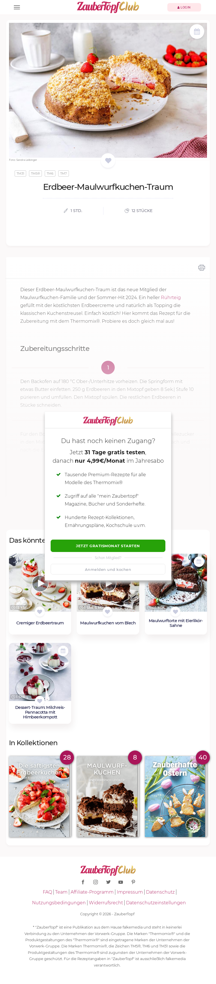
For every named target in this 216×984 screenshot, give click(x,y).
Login (184, 7)
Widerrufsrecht (106, 902)
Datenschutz (160, 892)
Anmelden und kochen (108, 569)
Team (61, 892)
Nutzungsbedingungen (59, 902)
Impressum (130, 892)
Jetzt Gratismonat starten (108, 546)
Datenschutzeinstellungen (156, 902)
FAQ (47, 892)
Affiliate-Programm (92, 892)
